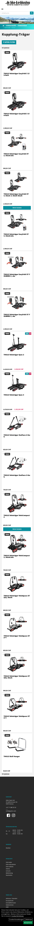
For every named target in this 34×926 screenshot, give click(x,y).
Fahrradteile (9, 866)
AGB (7, 907)
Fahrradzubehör (11, 26)
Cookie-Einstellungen (16, 919)
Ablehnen (29, 919)
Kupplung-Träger (10, 28)
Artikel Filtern (9, 42)
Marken (8, 848)
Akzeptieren (28, 923)
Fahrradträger (22, 26)
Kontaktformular (11, 903)
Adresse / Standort (11, 898)
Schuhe (8, 871)
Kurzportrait (9, 900)
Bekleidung (9, 873)
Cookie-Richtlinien (17, 916)
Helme (8, 869)
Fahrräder (9, 862)
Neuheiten (9, 875)
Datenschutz (10, 905)
